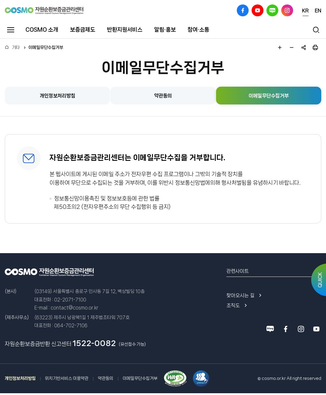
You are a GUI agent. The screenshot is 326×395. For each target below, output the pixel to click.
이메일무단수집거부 (45, 47)
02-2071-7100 (70, 299)
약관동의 (105, 378)
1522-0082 (94, 343)
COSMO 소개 (41, 30)
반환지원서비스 (124, 30)
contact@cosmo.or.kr (74, 307)
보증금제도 (82, 30)
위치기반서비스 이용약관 (66, 378)
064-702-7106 (70, 325)
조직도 (233, 305)
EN (318, 10)
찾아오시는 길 (240, 295)
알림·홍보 (165, 30)
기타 (16, 47)
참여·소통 (198, 30)
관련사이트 (237, 271)
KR (305, 10)
